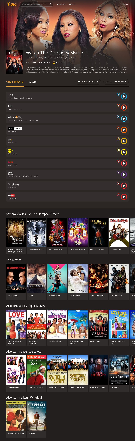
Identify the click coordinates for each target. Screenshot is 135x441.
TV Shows (61, 4)
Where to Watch (15, 81)
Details (32, 81)
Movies (72, 4)
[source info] (118, 94)
